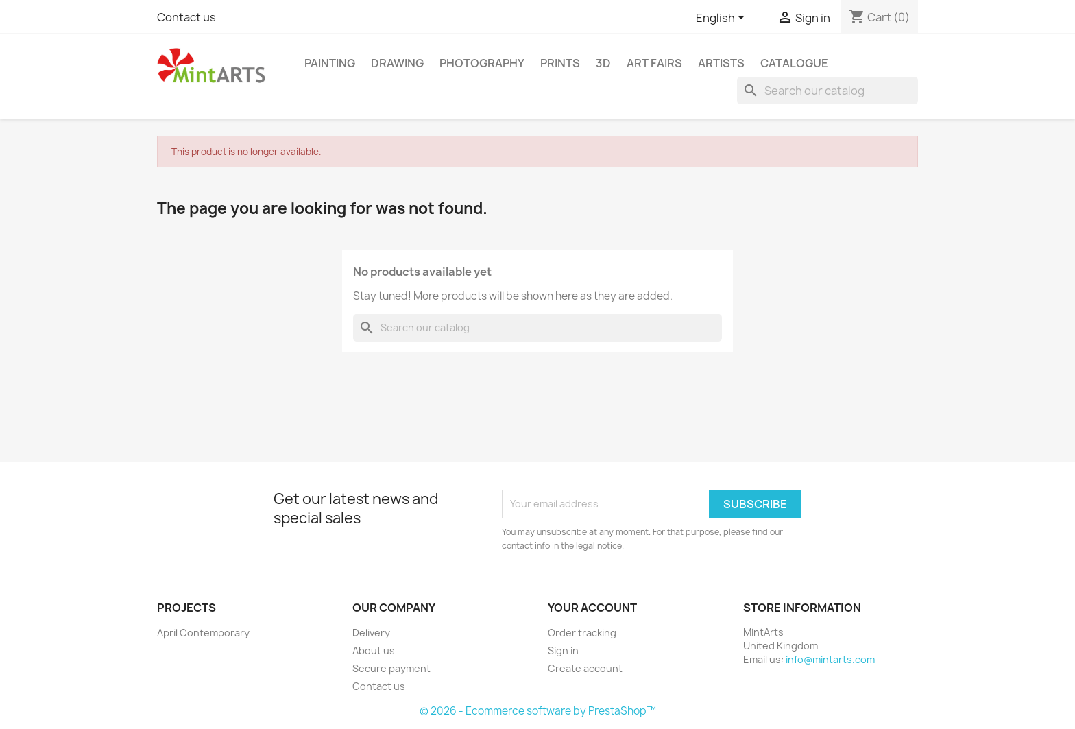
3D (603, 63)
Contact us (186, 17)
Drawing (397, 63)
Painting (329, 63)
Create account (585, 668)
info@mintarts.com (830, 659)
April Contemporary (203, 632)
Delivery (371, 632)
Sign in (563, 650)
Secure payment (391, 668)
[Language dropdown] (722, 18)
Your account (592, 607)
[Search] (827, 90)
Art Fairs (654, 63)
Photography (481, 63)
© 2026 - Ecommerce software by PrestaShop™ (538, 711)
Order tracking (582, 632)
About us (373, 650)
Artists (721, 63)
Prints (560, 63)
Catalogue (794, 63)
